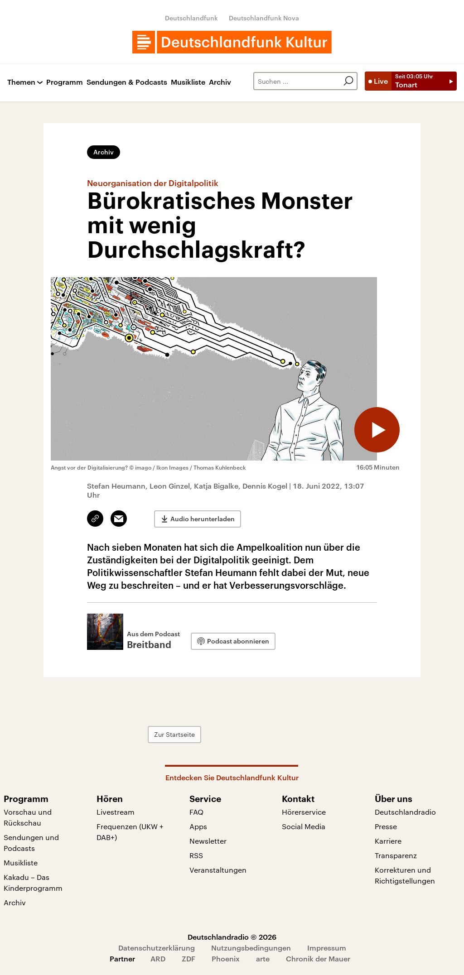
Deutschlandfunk (191, 18)
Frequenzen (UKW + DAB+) (130, 831)
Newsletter (208, 840)
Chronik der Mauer (318, 958)
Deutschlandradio (405, 811)
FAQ (196, 811)
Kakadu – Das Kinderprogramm (33, 882)
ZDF (188, 958)
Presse (386, 826)
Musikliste (188, 82)
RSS (196, 855)
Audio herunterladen (202, 519)
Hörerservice (304, 811)
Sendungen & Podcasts (127, 82)
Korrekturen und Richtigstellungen (405, 875)
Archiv (220, 82)
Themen (21, 82)
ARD (157, 958)
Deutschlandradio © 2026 (232, 936)
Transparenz (396, 855)
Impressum (326, 947)
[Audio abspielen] (377, 429)
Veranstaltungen (217, 869)
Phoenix (226, 958)
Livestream (116, 811)
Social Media (303, 826)
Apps (198, 826)
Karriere (388, 840)
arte (263, 958)
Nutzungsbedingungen (251, 947)
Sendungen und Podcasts (31, 842)
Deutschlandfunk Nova (264, 18)
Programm (64, 82)
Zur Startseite (174, 734)
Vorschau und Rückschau (28, 817)
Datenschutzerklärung (156, 947)
